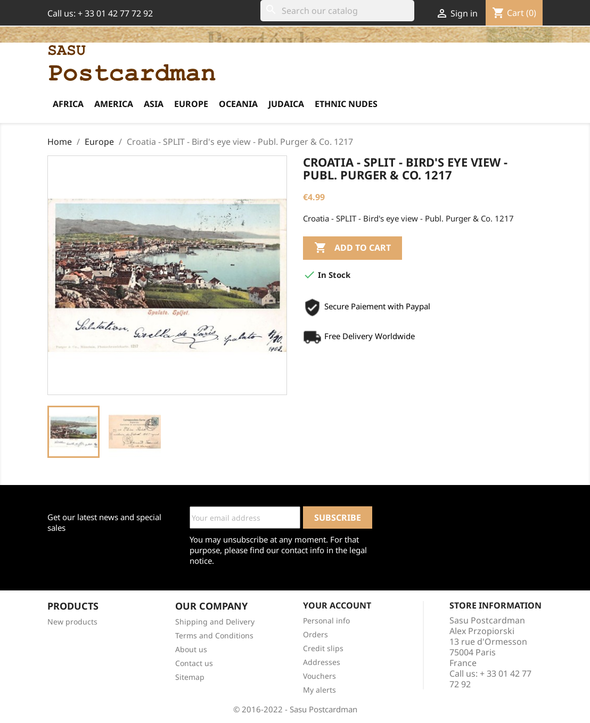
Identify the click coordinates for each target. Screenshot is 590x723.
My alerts (319, 690)
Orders (315, 634)
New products (72, 622)
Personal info (326, 620)
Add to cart (352, 248)
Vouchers (319, 676)
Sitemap (189, 677)
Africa (68, 104)
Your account (337, 605)
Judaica (286, 104)
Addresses (321, 662)
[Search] (337, 10)
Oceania (238, 104)
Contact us (194, 663)
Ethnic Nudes (346, 104)
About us (191, 649)
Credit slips (323, 648)
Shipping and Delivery (215, 622)
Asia (153, 104)
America (113, 104)
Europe (191, 104)
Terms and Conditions (214, 635)
